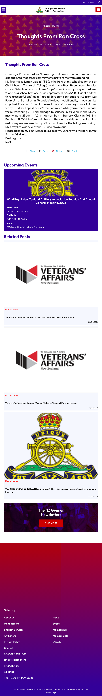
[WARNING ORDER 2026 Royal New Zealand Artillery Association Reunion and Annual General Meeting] (51, 415)
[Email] (71, 151)
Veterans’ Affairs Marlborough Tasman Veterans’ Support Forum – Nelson (41, 403)
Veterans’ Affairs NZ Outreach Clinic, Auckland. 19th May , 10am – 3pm (39, 317)
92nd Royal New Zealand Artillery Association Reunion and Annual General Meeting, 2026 (51, 201)
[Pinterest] (57, 151)
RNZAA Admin (66, 44)
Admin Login (51, 692)
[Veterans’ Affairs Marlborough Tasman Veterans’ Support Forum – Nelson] (51, 329)
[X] (42, 151)
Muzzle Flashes (51, 25)
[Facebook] (29, 151)
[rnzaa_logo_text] (50, 7)
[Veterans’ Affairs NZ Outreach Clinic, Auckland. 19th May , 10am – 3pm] (51, 243)
